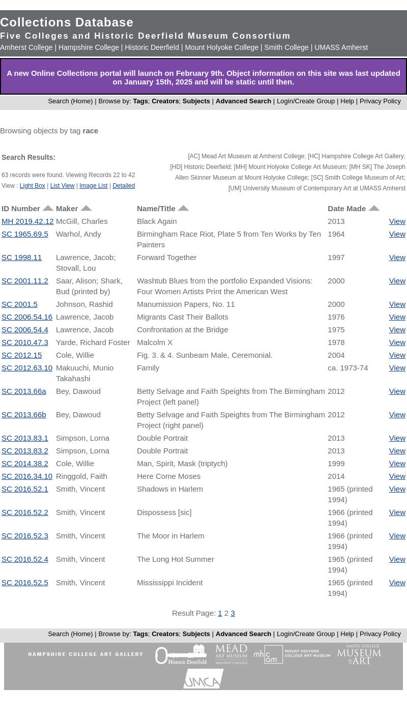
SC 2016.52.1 (25, 488)
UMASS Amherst (341, 47)
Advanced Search (243, 101)
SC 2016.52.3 (25, 535)
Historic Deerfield (152, 47)
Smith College (287, 47)
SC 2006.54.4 (25, 329)
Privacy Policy (380, 101)
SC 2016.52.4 (25, 559)
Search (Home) (70, 101)
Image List (93, 185)
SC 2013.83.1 (25, 438)
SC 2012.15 (22, 355)
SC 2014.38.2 (25, 463)
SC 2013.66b (24, 414)
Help (347, 101)
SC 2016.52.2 (25, 512)
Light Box (32, 185)
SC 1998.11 (22, 257)
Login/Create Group (307, 101)
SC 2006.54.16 (27, 316)
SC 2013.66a (24, 391)
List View (62, 185)
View (397, 221)
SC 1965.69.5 (25, 234)
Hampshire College (89, 47)
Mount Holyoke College (221, 47)
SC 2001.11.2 (25, 280)
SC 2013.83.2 (25, 450)
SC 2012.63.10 (27, 367)
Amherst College (26, 47)
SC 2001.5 (20, 304)
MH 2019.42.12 (28, 221)
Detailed (123, 185)
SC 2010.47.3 (25, 342)
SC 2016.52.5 (25, 582)
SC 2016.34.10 (27, 476)
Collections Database (67, 22)
